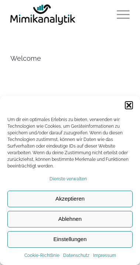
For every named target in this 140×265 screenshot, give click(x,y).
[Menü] (119, 14)
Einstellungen (69, 239)
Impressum (104, 255)
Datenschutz (76, 255)
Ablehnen (70, 219)
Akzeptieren (70, 198)
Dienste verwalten (68, 178)
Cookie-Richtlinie (41, 255)
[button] (129, 105)
